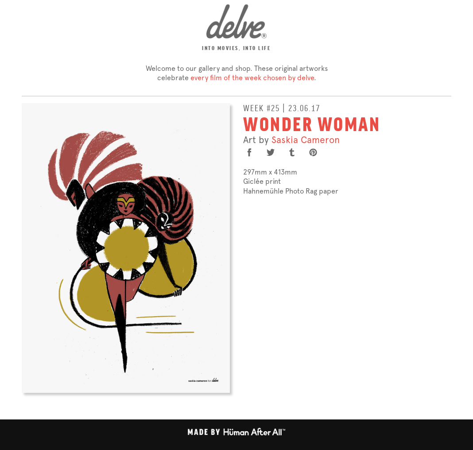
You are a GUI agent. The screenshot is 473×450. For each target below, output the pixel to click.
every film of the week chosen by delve (252, 78)
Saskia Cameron (305, 139)
